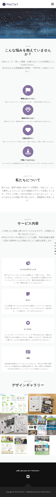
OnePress (29, 492)
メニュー (52, 4)
